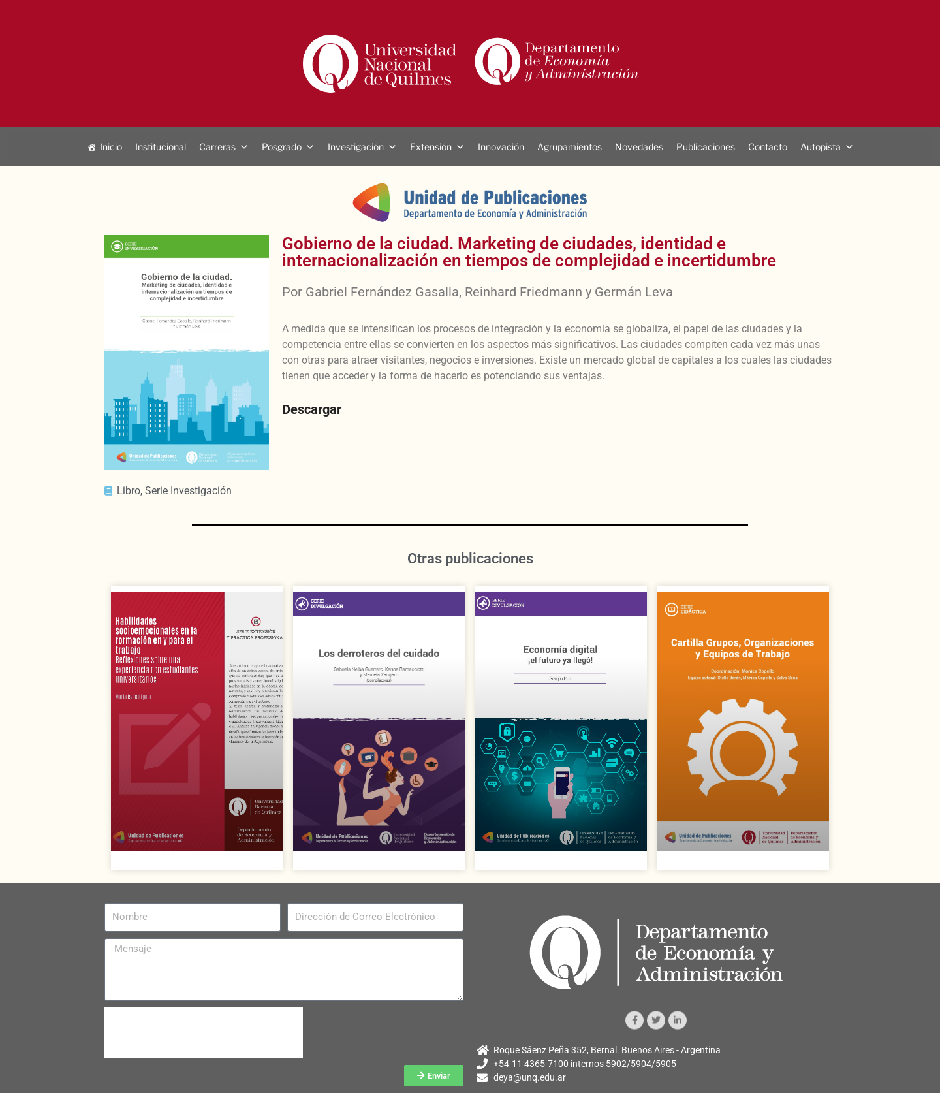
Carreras (217, 146)
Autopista (820, 146)
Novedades (639, 146)
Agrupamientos (569, 146)
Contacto (767, 146)
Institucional (160, 146)
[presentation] (203, 1032)
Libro (128, 490)
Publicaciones (705, 146)
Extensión (431, 146)
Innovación (501, 146)
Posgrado (282, 146)
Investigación (356, 146)
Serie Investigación (188, 490)
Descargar (311, 409)
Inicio (111, 146)
